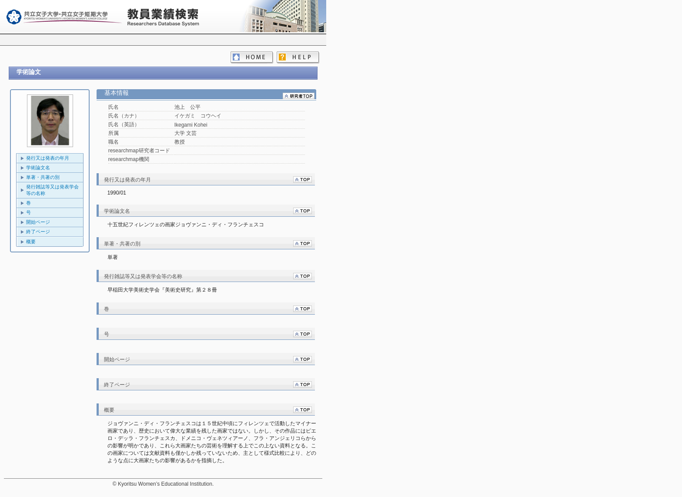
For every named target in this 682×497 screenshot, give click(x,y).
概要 (31, 241)
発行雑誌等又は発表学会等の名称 (52, 190)
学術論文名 (38, 167)
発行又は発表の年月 (47, 158)
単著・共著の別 (43, 177)
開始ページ (38, 222)
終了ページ (38, 231)
